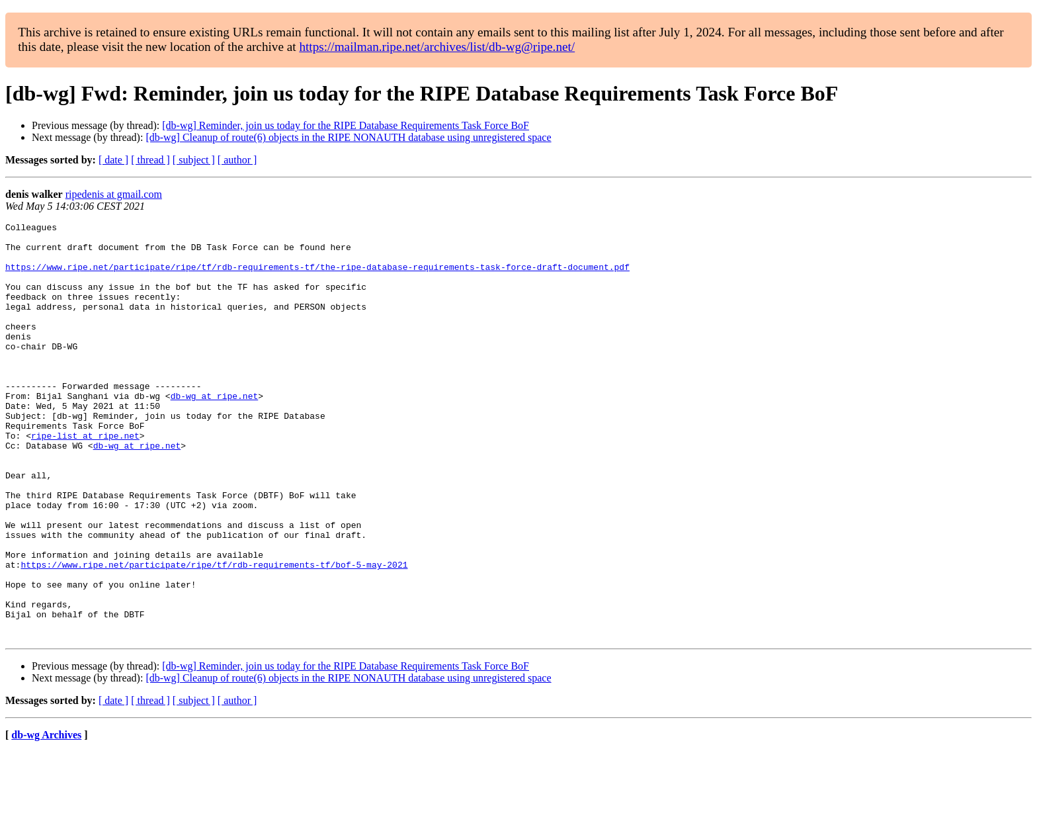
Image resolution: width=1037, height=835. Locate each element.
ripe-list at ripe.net (85, 479)
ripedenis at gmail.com (113, 194)
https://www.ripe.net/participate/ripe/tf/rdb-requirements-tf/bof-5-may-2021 (214, 634)
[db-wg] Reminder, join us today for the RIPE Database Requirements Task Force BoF (345, 125)
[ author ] (237, 159)
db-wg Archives (46, 818)
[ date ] (113, 159)
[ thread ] (150, 159)
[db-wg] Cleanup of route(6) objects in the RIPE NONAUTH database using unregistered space (348, 137)
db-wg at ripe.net (215, 431)
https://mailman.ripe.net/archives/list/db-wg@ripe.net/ (437, 47)
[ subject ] (194, 159)
